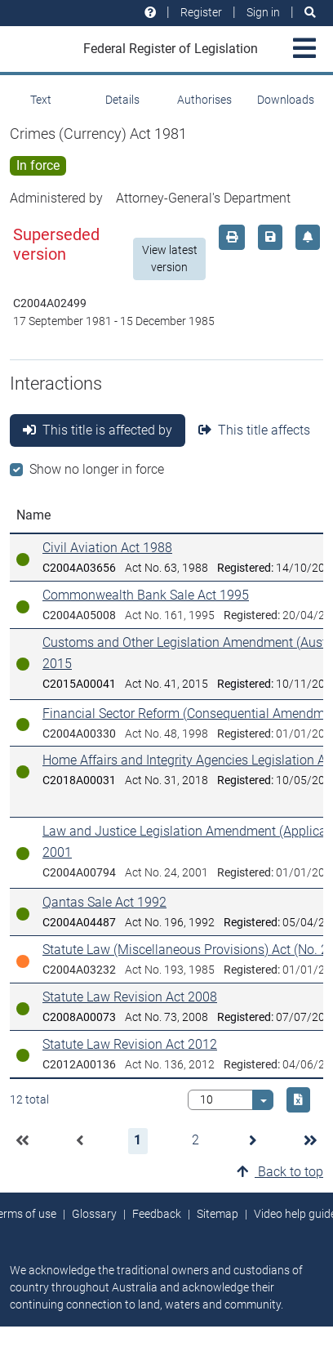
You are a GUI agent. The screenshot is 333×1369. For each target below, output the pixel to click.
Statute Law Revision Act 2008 (129, 997)
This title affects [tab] (254, 430)
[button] (22, 1141)
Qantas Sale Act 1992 (104, 902)
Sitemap (217, 1213)
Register (201, 12)
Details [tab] (122, 99)
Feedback (156, 1213)
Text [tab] (40, 99)
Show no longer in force (96, 469)
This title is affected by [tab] (97, 430)
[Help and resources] (150, 12)
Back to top (280, 1171)
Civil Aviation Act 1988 (107, 547)
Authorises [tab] (204, 99)
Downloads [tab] (285, 99)
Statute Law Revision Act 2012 (129, 1044)
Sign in (263, 12)
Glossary (94, 1213)
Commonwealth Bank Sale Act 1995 (145, 595)
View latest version (170, 258)
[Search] (310, 12)
